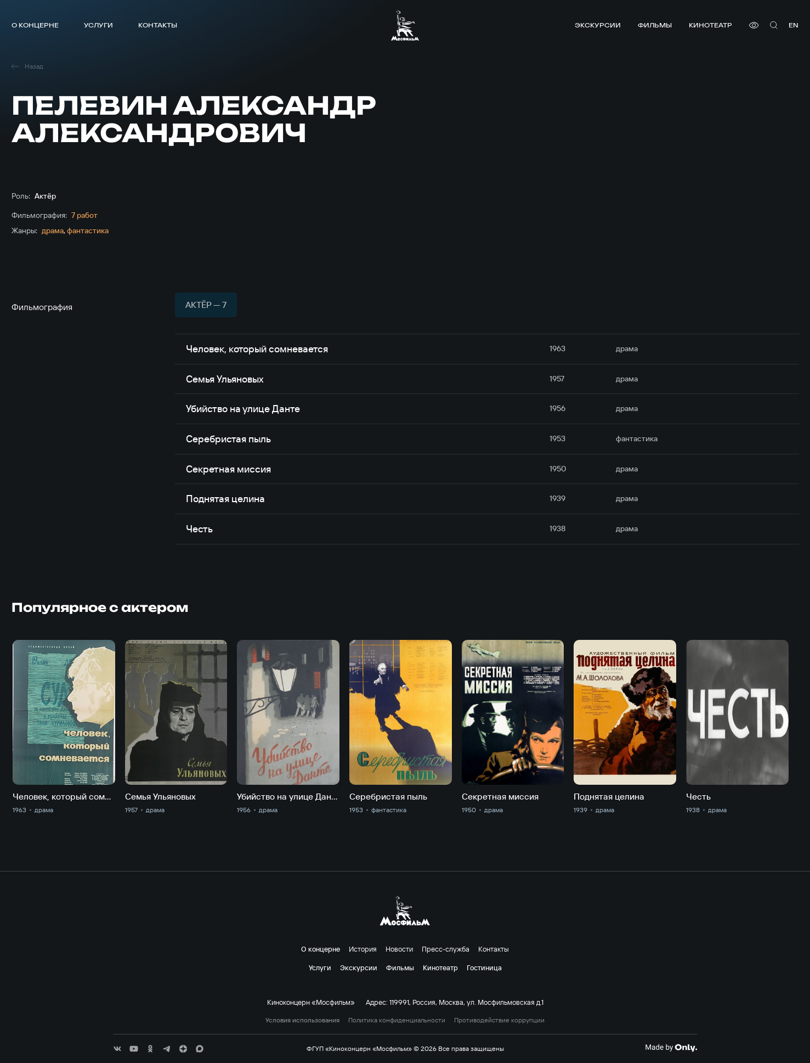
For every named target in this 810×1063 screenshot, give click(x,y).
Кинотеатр (710, 25)
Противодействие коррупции (499, 1020)
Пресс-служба (445, 948)
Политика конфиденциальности (396, 1020)
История (363, 948)
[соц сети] (117, 1048)
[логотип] (405, 25)
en (793, 25)
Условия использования (302, 1020)
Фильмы (655, 25)
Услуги (98, 25)
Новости (399, 948)
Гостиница (484, 967)
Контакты (157, 25)
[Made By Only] (671, 1047)
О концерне (35, 25)
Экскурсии (598, 25)
